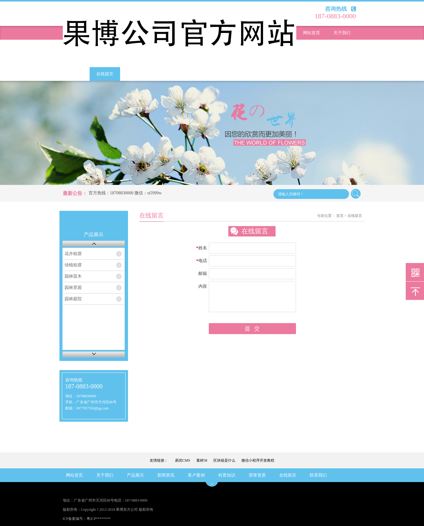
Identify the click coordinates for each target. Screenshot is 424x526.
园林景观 (73, 287)
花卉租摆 (73, 253)
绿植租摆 (73, 265)
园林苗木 (73, 276)
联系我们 (135, 74)
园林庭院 (73, 299)
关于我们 (342, 33)
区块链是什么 (224, 460)
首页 (340, 216)
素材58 (201, 460)
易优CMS (182, 460)
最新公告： (75, 193)
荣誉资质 (74, 74)
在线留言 (104, 74)
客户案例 (311, 60)
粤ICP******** (99, 519)
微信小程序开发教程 (257, 460)
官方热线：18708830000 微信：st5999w (125, 193)
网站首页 (311, 33)
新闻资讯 (342, 46)
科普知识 (342, 60)
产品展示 (311, 46)
